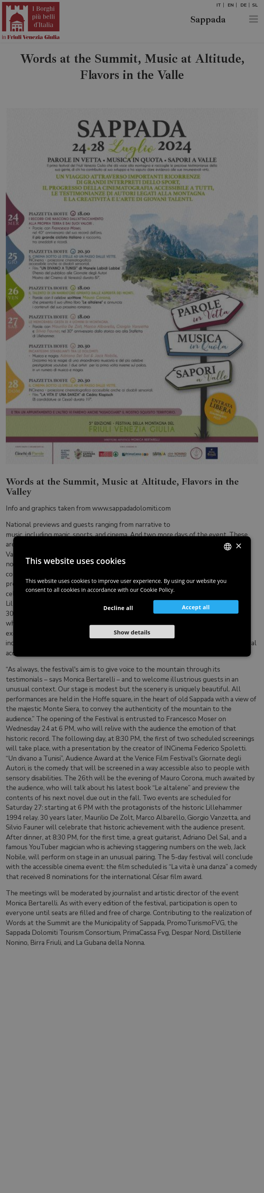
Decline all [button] (118, 608)
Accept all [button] (196, 607)
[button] (132, 632)
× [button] (238, 546)
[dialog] (132, 596)
